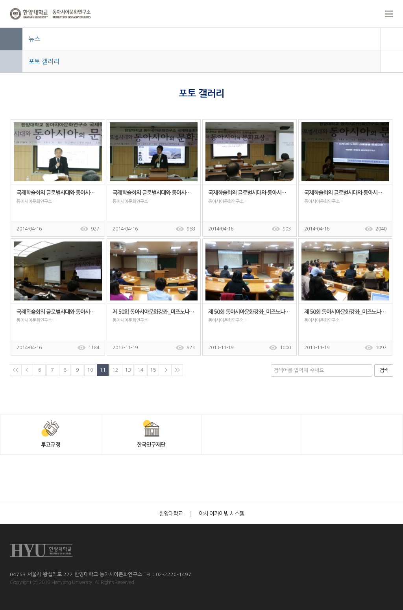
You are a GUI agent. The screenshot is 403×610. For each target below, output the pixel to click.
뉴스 (34, 39)
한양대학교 (171, 513)
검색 (383, 370)
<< (15, 369)
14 (140, 369)
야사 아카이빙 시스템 (221, 513)
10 (90, 369)
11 (103, 369)
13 (128, 369)
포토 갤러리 (43, 61)
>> (177, 369)
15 (153, 369)
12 (115, 369)
